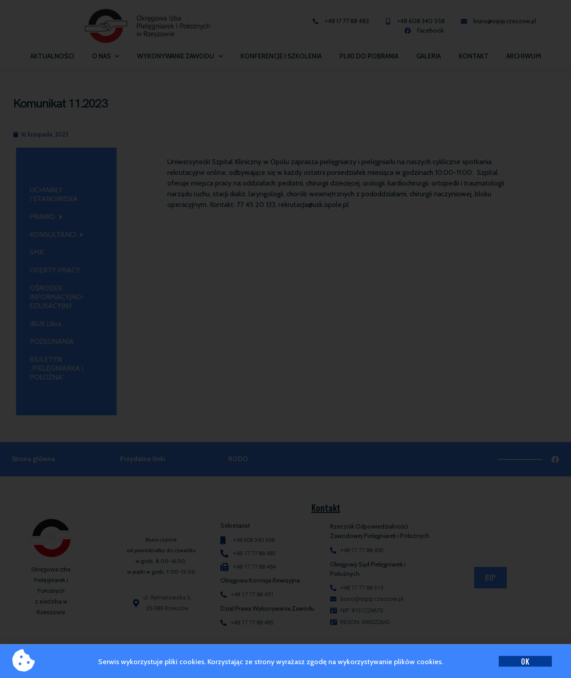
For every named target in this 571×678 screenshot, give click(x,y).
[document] (285, 339)
